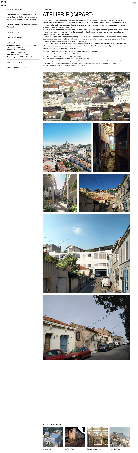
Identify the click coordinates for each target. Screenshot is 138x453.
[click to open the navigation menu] (134, 3)
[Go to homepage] (3, 3)
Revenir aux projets (14, 9)
